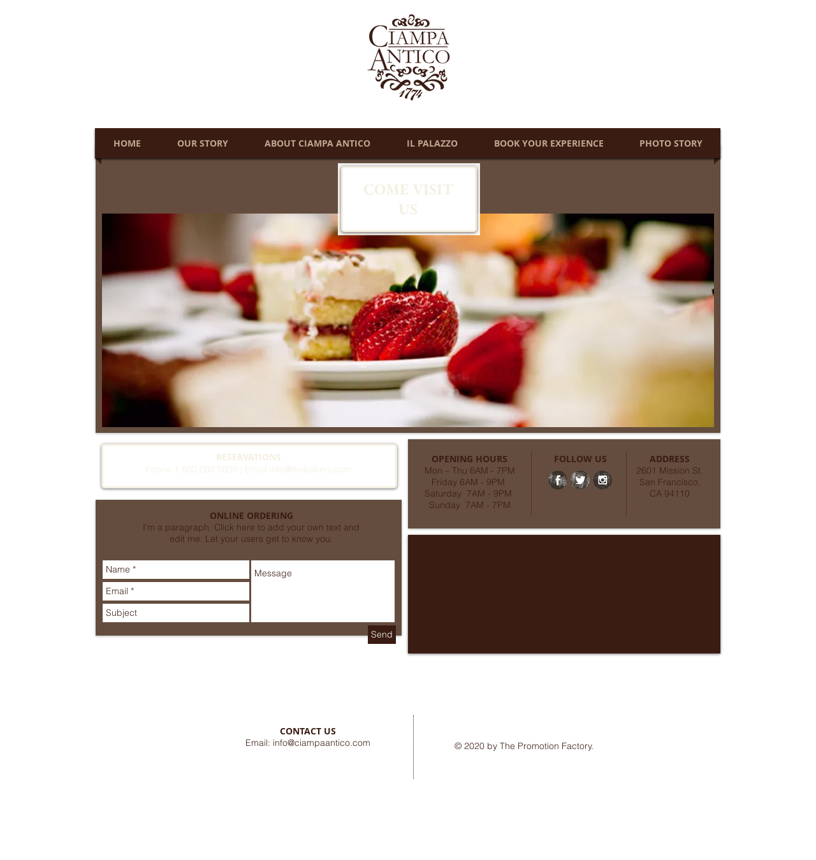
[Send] (382, 634)
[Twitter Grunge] (580, 480)
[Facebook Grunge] (557, 480)
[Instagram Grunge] (602, 480)
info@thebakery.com (310, 469)
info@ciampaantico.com (321, 742)
